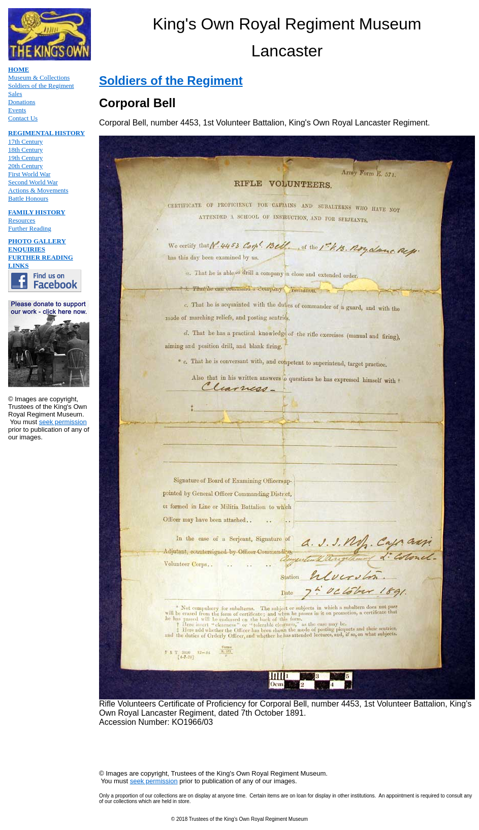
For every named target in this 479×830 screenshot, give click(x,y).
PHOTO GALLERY (37, 241)
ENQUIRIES (26, 249)
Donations (21, 102)
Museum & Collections (39, 77)
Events (17, 110)
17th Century (25, 141)
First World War (29, 174)
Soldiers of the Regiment (41, 85)
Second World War (33, 182)
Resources (21, 220)
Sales (15, 94)
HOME (18, 69)
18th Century (25, 149)
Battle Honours (28, 198)
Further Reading (29, 228)
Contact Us (23, 118)
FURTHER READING (40, 257)
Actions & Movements (38, 190)
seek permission (63, 422)
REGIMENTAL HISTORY (46, 133)
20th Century (25, 166)
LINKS (18, 265)
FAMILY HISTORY (37, 212)
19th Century (25, 158)
